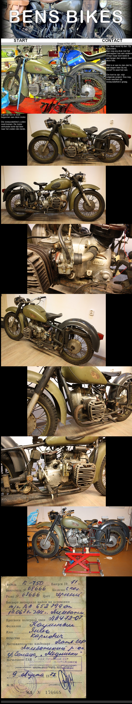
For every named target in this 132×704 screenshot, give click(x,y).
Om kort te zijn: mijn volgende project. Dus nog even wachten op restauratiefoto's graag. (118, 78)
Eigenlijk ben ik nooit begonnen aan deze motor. (13, 116)
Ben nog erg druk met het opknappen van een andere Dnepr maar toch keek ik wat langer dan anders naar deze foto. (119, 56)
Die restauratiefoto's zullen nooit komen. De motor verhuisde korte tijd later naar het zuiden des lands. (13, 125)
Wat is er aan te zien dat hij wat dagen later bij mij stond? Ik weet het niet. (118, 67)
